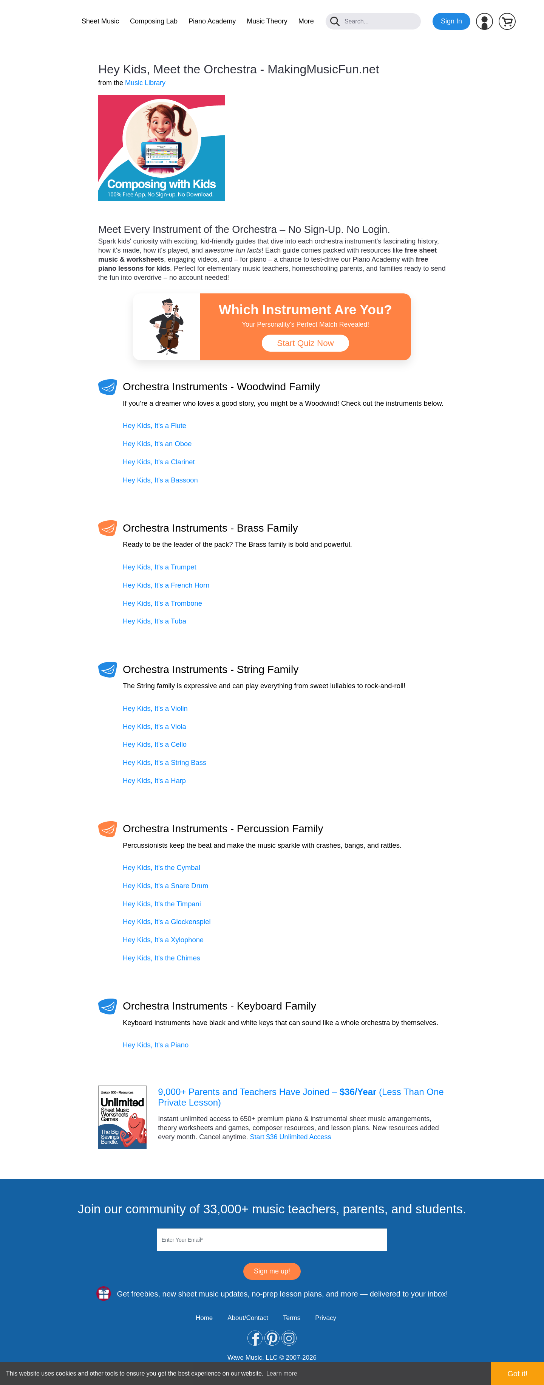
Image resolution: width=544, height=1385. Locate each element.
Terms (291, 1317)
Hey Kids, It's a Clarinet (159, 462)
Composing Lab (154, 21)
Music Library (145, 83)
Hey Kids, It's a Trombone (162, 603)
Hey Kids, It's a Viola (154, 726)
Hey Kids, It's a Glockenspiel (166, 922)
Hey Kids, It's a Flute (154, 426)
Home (204, 1317)
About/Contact (247, 1317)
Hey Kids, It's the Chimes (161, 958)
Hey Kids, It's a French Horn (166, 585)
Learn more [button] (281, 1373)
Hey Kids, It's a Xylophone (163, 940)
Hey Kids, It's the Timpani (162, 904)
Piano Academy (212, 21)
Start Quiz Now (305, 343)
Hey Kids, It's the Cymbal (161, 868)
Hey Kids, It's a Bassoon (160, 480)
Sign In (451, 21)
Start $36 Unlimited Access (290, 1137)
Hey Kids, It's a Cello (155, 744)
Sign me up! (272, 1271)
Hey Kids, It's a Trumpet (159, 567)
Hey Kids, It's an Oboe (157, 444)
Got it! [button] (517, 1373)
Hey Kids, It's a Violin (155, 708)
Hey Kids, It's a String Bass (164, 762)
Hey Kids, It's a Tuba (154, 621)
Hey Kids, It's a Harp (154, 781)
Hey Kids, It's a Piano (156, 1045)
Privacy (325, 1317)
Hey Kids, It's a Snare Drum (165, 886)
